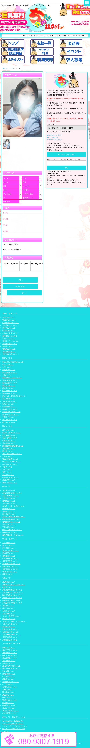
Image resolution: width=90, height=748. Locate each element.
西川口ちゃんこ (8, 364)
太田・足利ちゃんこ (9, 438)
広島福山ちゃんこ (8, 663)
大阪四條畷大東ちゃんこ (11, 634)
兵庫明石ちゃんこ (8, 611)
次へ (24, 293)
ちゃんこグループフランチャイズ (14, 726)
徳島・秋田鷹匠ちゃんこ (11, 668)
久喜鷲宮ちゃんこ (8, 440)
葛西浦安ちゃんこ (8, 448)
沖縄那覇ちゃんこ (8, 674)
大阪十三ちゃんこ (8, 619)
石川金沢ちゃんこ (8, 548)
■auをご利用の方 (52, 137)
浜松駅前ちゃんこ (8, 514)
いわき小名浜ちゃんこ (10, 333)
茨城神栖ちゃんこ (8, 443)
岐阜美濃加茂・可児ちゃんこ (13, 535)
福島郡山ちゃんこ (8, 349)
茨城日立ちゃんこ (8, 480)
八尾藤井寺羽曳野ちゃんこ (12, 603)
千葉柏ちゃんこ (8, 456)
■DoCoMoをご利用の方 (54, 135)
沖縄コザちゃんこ (8, 708)
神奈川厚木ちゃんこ (9, 393)
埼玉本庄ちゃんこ (8, 398)
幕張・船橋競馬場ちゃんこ (12, 454)
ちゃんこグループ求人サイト (13, 723)
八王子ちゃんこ (8, 475)
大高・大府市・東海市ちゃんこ (13, 516)
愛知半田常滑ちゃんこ (10, 532)
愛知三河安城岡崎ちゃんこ (12, 493)
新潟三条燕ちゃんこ (9, 571)
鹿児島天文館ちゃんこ (10, 650)
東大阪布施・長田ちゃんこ (12, 598)
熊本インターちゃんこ (10, 655)
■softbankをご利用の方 (54, 140)
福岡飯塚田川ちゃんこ (10, 682)
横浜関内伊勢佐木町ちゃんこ (13, 362)
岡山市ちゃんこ (8, 703)
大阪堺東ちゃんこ (8, 613)
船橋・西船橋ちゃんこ (10, 477)
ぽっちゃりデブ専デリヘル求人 (13, 729)
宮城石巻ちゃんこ (8, 320)
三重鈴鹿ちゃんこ (8, 527)
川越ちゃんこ (7, 375)
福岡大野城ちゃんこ (9, 687)
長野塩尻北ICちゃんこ (10, 566)
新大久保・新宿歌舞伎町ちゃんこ (14, 396)
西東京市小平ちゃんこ (10, 464)
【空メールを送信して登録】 (67, 155)
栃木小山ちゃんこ (8, 388)
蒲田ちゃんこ (7, 472)
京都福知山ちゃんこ (9, 640)
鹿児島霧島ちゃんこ (9, 658)
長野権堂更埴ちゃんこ (10, 561)
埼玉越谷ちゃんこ (8, 430)
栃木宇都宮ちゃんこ (9, 383)
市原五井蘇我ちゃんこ (10, 459)
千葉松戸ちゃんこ (8, 417)
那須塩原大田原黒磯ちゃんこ (13, 446)
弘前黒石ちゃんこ (8, 330)
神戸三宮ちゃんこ (8, 608)
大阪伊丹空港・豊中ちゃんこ (13, 592)
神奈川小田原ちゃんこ (10, 414)
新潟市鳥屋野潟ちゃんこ (11, 564)
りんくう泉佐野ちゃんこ (11, 616)
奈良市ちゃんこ (8, 605)
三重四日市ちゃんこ (9, 503)
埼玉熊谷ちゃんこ (8, 385)
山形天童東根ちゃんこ (10, 323)
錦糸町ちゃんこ (8, 404)
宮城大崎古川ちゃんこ (10, 325)
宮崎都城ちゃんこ (8, 671)
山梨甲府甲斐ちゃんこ (10, 558)
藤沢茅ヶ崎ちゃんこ (9, 422)
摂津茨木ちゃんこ (8, 626)
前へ (20, 280)
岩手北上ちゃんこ (8, 338)
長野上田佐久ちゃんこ (10, 569)
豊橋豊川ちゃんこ (8, 511)
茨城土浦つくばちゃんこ (11, 412)
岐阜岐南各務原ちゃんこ (11, 519)
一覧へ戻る (20, 286)
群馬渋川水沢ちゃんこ (10, 409)
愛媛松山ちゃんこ (8, 647)
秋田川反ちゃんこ (8, 328)
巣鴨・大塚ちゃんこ (9, 482)
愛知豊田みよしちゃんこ (11, 522)
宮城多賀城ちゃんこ (9, 344)
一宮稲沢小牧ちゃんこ (10, 498)
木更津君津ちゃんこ (9, 401)
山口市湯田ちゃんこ (9, 713)
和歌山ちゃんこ (8, 587)
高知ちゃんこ (7, 689)
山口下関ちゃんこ (8, 684)
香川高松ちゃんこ (8, 661)
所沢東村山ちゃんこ (9, 435)
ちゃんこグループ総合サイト (13, 721)
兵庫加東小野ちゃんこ (10, 632)
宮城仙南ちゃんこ (8, 317)
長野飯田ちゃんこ (8, 556)
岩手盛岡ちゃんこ (8, 346)
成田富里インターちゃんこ (12, 377)
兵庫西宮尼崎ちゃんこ (10, 637)
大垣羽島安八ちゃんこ (10, 495)
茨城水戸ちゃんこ (8, 370)
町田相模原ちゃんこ (9, 391)
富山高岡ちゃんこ (8, 545)
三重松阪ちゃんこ (8, 524)
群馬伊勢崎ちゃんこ (9, 420)
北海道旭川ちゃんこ (9, 336)
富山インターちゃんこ (10, 550)
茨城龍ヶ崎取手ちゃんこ (11, 433)
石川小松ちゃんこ (8, 543)
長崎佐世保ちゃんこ (9, 653)
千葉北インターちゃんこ (11, 461)
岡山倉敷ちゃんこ (8, 692)
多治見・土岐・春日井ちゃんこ (13, 506)
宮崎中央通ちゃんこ (9, 700)
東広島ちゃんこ (8, 695)
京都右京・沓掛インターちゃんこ (14, 621)
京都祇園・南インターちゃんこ (13, 584)
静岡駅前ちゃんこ (8, 509)
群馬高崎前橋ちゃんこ (10, 380)
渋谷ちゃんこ (7, 469)
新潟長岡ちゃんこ (8, 553)
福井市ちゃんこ (8, 574)
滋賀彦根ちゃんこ (8, 582)
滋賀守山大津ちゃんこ (10, 629)
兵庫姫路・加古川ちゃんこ (12, 600)
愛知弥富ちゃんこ (8, 501)
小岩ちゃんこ (7, 467)
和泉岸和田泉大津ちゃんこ (12, 595)
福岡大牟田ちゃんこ (9, 705)
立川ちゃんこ (7, 367)
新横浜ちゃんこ (8, 451)
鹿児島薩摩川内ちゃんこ (11, 666)
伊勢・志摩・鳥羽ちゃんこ (12, 530)
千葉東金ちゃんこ (8, 406)
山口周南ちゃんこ (8, 676)
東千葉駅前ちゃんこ (9, 372)
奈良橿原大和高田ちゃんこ (12, 590)
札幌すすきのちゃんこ (10, 341)
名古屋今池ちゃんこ (9, 490)
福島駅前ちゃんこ (8, 351)
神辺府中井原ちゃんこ (10, 710)
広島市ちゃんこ (8, 679)
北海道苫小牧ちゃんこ (10, 354)
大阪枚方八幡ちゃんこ (10, 624)
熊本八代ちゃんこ (8, 697)
